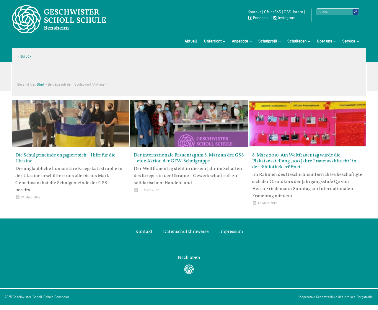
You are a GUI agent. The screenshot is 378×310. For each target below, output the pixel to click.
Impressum (231, 231)
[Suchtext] (338, 11)
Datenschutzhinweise (186, 231)
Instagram (284, 18)
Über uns (324, 41)
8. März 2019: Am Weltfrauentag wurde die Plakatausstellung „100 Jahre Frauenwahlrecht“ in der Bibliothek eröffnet (304, 161)
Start (40, 84)
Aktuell (191, 41)
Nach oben (189, 257)
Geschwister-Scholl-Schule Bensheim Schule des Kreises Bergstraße (59, 19)
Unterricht (213, 41)
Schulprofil (267, 41)
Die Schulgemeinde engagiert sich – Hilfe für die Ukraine (65, 158)
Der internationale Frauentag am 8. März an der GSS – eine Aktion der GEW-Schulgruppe (189, 158)
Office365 (272, 12)
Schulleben (297, 41)
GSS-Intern (293, 12)
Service (348, 41)
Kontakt (254, 12)
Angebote (240, 41)
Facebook (258, 18)
